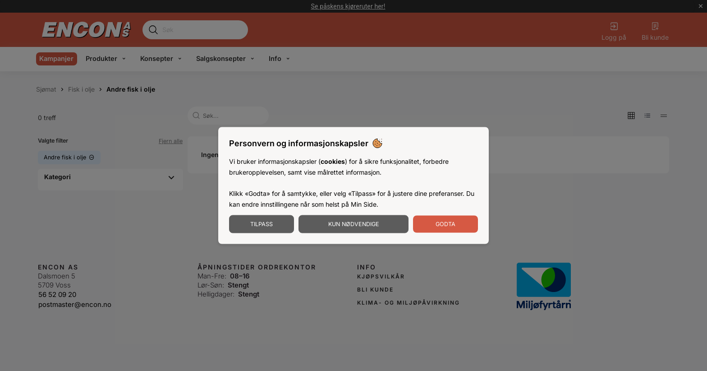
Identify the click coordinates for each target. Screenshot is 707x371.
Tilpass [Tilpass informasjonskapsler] (261, 223)
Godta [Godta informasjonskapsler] (445, 223)
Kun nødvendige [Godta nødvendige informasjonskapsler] (353, 223)
